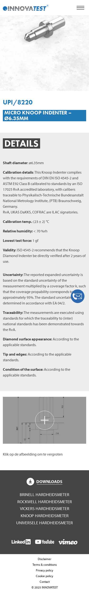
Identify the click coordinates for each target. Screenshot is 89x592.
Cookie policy (44, 576)
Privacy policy (44, 570)
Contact (45, 581)
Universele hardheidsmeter (44, 522)
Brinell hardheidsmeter (44, 494)
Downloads (45, 481)
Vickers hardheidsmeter (44, 508)
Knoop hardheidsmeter (45, 515)
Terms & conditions (45, 564)
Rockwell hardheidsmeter (44, 501)
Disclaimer (44, 559)
